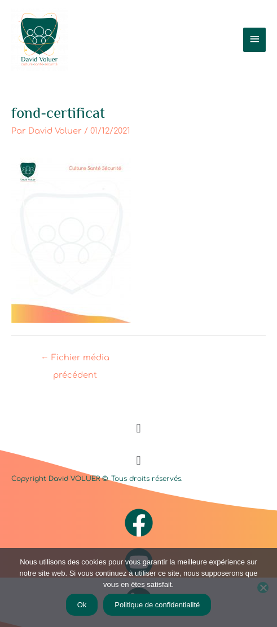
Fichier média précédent (75, 360)
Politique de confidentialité (157, 604)
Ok (82, 604)
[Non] (263, 587)
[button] (138, 428)
